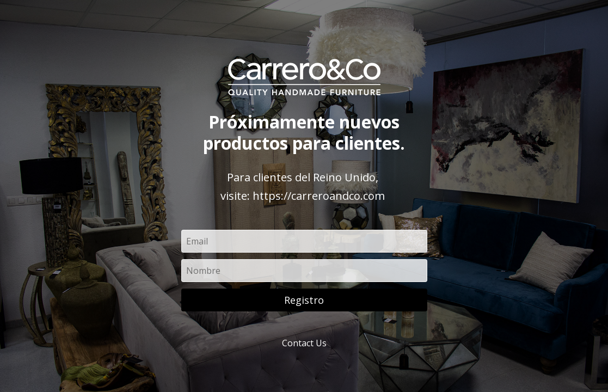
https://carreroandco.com (319, 195)
